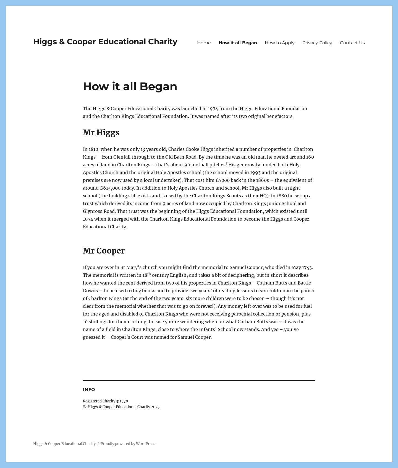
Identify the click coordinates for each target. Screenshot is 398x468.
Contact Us (352, 42)
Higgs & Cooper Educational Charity (105, 41)
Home (204, 42)
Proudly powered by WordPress (128, 443)
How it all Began (238, 42)
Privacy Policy (317, 42)
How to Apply (280, 42)
